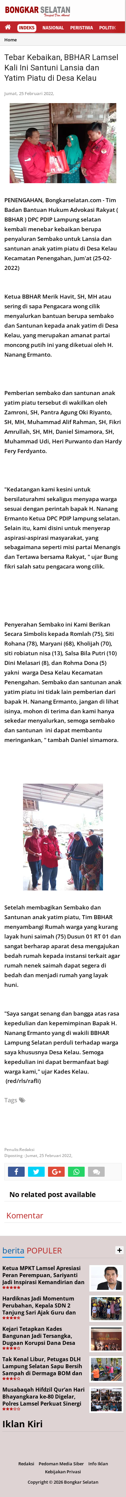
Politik (107, 28)
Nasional (53, 28)
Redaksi (26, 1464)
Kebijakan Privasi (63, 1472)
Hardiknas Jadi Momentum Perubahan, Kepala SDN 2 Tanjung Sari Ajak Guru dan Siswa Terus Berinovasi (39, 1309)
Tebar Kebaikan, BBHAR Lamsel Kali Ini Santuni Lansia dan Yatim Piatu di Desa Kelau (61, 68)
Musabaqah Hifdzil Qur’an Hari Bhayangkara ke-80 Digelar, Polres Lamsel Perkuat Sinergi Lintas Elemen (43, 1400)
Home (10, 40)
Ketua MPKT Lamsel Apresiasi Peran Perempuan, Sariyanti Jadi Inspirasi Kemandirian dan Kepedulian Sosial (43, 1278)
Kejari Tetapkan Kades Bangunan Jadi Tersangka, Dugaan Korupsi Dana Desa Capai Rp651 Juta (38, 1339)
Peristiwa (81, 28)
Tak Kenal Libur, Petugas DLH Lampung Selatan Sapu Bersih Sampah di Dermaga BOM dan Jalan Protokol (42, 1370)
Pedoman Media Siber (61, 1464)
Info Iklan (98, 1464)
